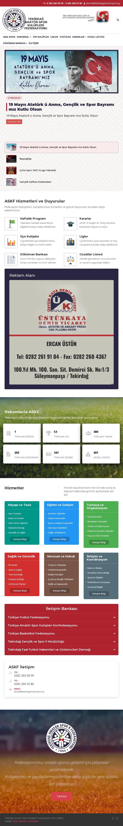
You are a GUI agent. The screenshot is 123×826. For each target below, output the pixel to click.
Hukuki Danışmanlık (56, 569)
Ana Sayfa (9, 36)
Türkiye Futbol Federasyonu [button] (28, 617)
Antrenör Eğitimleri (56, 513)
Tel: (62, 3)
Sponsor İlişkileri (94, 577)
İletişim (34, 43)
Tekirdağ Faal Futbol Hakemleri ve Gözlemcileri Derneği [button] (49, 649)
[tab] (61, 618)
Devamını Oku (14, 121)
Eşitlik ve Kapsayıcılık (56, 584)
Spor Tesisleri (13, 513)
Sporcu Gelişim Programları (59, 523)
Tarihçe (61, 796)
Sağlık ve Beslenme (56, 532)
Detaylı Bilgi (20, 539)
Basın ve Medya (93, 568)
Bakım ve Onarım (15, 518)
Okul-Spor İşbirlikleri (56, 527)
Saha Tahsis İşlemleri (17, 523)
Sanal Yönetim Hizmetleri (25, 821)
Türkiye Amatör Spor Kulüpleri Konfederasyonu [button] (42, 625)
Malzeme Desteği (15, 527)
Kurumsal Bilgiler (94, 587)
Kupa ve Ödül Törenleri (97, 535)
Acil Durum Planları (16, 584)
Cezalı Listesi (95, 36)
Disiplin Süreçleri (54, 574)
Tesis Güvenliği (14, 574)
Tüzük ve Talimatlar (56, 565)
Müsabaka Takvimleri (96, 521)
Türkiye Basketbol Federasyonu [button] (31, 633)
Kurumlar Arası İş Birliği (97, 572)
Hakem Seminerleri (55, 518)
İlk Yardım (11, 565)
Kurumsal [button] (24, 36)
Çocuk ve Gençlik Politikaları (60, 579)
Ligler (54, 36)
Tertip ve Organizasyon (97, 526)
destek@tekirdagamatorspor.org (101, 3)
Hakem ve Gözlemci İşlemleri (99, 531)
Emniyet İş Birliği (15, 579)
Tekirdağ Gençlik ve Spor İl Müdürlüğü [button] (36, 641)
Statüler (65, 36)
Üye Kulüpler (41, 36)
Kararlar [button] (79, 36)
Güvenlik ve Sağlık (15, 532)
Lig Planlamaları (93, 516)
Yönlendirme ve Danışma (97, 582)
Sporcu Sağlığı (14, 569)
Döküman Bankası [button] (15, 43)
